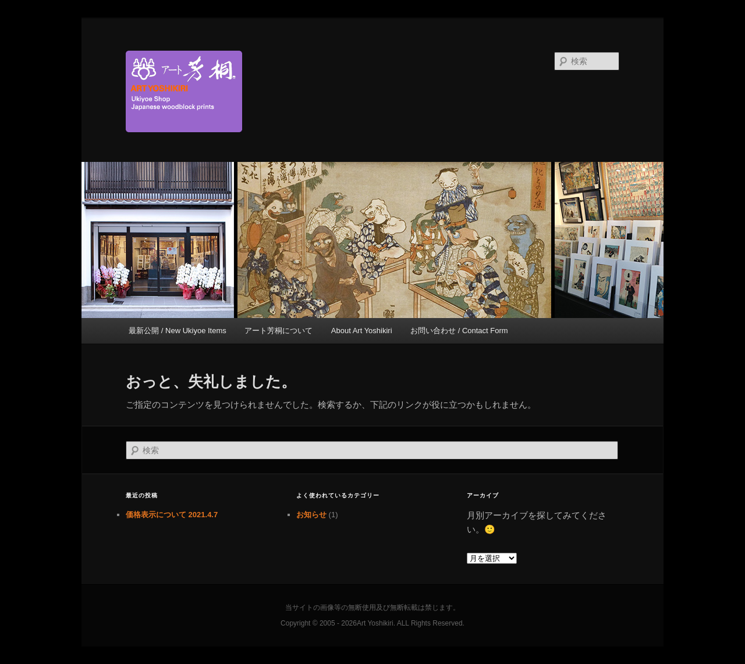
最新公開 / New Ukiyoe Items (177, 330)
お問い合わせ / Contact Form (459, 330)
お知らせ (311, 514)
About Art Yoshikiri (361, 330)
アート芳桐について (278, 330)
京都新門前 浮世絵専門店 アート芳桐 (294, 91)
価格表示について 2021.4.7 (172, 514)
